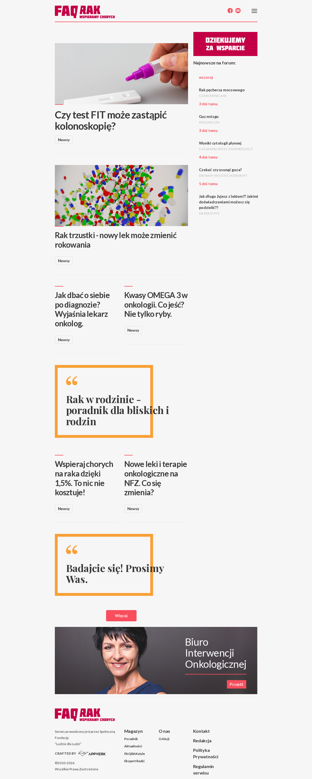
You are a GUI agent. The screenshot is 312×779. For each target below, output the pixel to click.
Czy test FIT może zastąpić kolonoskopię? (111, 120)
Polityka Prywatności (205, 753)
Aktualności (133, 746)
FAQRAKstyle (134, 754)
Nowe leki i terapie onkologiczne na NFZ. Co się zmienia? (155, 478)
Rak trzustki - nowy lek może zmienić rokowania (115, 239)
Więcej (121, 615)
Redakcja (202, 740)
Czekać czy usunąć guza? (223, 172)
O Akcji (164, 739)
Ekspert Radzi (134, 761)
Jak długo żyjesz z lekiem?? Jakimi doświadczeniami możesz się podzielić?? (228, 204)
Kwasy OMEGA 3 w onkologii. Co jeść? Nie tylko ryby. (156, 304)
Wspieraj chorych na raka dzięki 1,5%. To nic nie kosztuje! (84, 478)
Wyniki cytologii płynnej (226, 146)
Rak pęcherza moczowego (222, 92)
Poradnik (131, 739)
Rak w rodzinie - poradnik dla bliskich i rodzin (117, 410)
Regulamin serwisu (203, 769)
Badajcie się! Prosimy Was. (115, 573)
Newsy (64, 139)
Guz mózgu (209, 119)
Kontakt (201, 731)
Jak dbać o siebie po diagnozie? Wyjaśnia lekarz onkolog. (82, 309)
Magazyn (133, 731)
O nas (164, 731)
